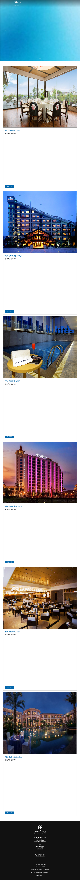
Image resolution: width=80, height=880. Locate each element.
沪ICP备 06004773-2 (40, 875)
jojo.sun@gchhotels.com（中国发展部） (40, 869)
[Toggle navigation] (66, 3)
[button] (6, 30)
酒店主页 (9, 186)
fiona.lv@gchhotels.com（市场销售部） (40, 872)
